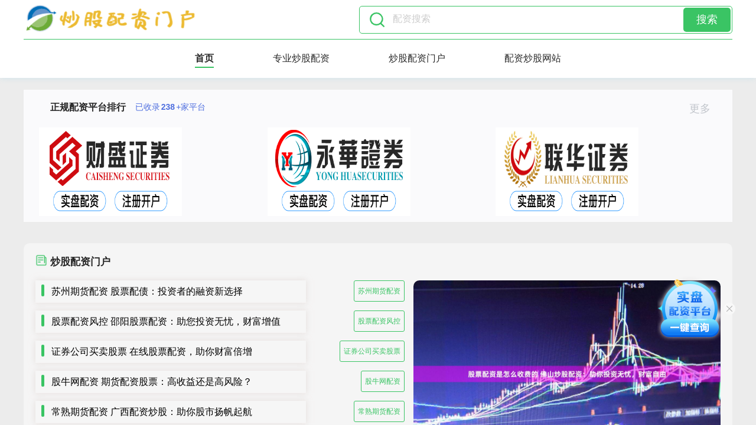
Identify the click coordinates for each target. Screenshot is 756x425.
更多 (705, 109)
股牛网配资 (382, 381)
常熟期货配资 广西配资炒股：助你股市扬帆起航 (151, 412)
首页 (204, 58)
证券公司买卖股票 (372, 351)
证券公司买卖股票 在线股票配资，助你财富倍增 (151, 351)
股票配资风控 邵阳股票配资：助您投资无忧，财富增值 (166, 321)
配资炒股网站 (532, 58)
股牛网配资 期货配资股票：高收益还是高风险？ (151, 382)
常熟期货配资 (379, 411)
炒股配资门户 (417, 58)
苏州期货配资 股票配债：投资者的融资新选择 (147, 291)
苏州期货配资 (379, 291)
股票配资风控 (379, 321)
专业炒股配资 (301, 58)
